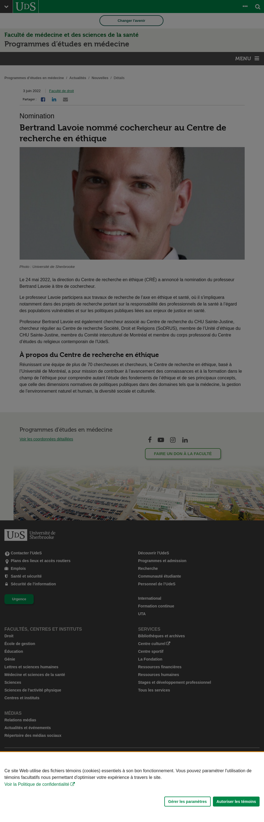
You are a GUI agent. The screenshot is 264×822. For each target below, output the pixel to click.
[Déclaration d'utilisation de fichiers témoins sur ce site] (132, 787)
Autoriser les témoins (236, 801)
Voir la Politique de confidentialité (36, 784)
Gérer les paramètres (187, 801)
